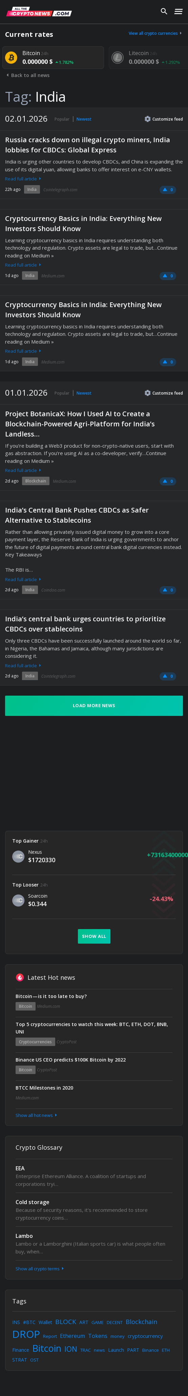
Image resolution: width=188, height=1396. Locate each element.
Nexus (35, 852)
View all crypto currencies (156, 33)
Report (50, 1336)
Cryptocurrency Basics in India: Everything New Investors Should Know (83, 223)
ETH (166, 1350)
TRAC (85, 1350)
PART (133, 1350)
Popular (62, 119)
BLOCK (65, 1321)
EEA (20, 1168)
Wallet (45, 1322)
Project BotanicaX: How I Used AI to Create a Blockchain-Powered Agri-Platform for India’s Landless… (80, 424)
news (99, 1350)
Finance (20, 1350)
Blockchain (35, 481)
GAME (97, 1322)
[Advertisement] (85, 773)
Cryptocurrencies (35, 1042)
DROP (26, 1334)
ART (83, 1322)
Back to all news (27, 75)
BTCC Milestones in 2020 (44, 1088)
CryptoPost (67, 1042)
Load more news (94, 705)
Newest (84, 119)
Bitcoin (25, 1006)
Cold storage (32, 1202)
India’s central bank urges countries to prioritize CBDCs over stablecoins (85, 623)
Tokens (97, 1336)
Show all (94, 936)
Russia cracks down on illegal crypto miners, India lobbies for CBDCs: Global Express (87, 144)
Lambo (24, 1236)
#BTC (29, 1322)
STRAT (19, 1359)
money (117, 1336)
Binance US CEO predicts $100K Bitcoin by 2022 (71, 1059)
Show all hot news (37, 1115)
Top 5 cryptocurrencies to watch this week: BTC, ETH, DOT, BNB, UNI (92, 1028)
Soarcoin (37, 896)
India (32, 189)
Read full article (23, 179)
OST (34, 1360)
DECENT (115, 1322)
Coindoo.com (53, 590)
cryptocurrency (145, 1335)
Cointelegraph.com (60, 190)
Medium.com (52, 276)
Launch (116, 1350)
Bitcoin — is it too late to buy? (51, 996)
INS (16, 1322)
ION (70, 1349)
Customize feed (164, 119)
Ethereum (72, 1336)
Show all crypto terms (40, 1269)
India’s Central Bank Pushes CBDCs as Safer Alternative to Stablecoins (77, 515)
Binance (150, 1350)
